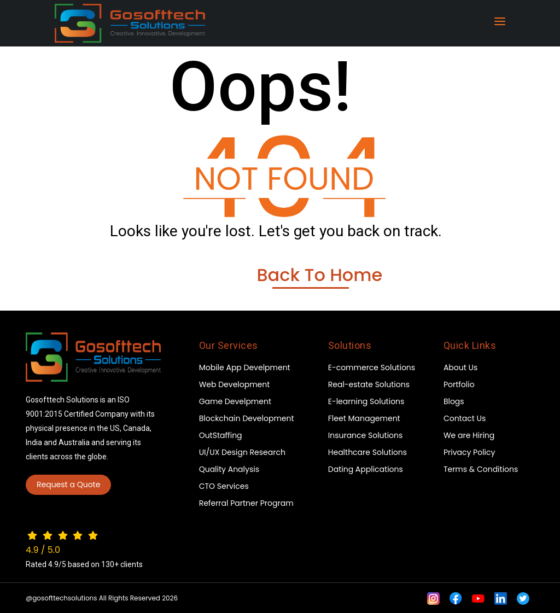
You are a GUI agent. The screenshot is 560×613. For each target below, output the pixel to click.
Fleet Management (364, 418)
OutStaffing (220, 435)
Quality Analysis (229, 469)
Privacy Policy (469, 452)
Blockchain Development (246, 418)
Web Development (234, 384)
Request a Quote (68, 484)
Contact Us (465, 418)
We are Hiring (469, 435)
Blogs (454, 401)
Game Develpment (235, 401)
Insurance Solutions (365, 435)
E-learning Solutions (366, 401)
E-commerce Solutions (371, 367)
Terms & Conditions (481, 469)
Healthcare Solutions (367, 452)
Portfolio (459, 384)
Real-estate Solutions (369, 384)
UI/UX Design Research (242, 452)
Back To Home (319, 275)
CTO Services (224, 486)
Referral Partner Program (246, 503)
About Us (460, 367)
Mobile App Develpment (244, 367)
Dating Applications (365, 469)
